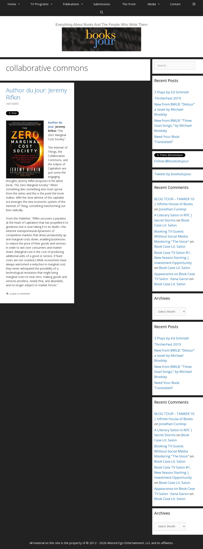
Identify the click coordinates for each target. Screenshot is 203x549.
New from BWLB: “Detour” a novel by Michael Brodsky (174, 109)
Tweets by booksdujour (172, 174)
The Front (129, 4)
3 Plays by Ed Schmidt (171, 92)
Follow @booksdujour (171, 161)
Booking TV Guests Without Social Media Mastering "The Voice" (171, 236)
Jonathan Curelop (172, 209)
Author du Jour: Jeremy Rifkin (36, 93)
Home (16, 4)
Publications (75, 4)
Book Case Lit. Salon (169, 246)
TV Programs (43, 4)
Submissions (101, 4)
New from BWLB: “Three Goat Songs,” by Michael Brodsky (173, 125)
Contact (175, 4)
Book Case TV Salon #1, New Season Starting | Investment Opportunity (173, 257)
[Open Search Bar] (101, 12)
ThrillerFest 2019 (167, 98)
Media (155, 4)
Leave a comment (20, 293)
